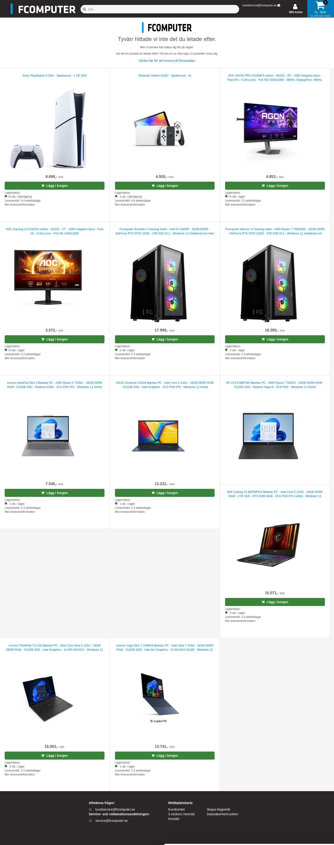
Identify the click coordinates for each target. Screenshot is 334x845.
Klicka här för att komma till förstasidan (167, 61)
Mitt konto (296, 12)
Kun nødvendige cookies (295, 811)
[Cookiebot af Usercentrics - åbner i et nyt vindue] (30, 835)
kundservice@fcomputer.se (259, 5)
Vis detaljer (243, 836)
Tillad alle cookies (295, 795)
